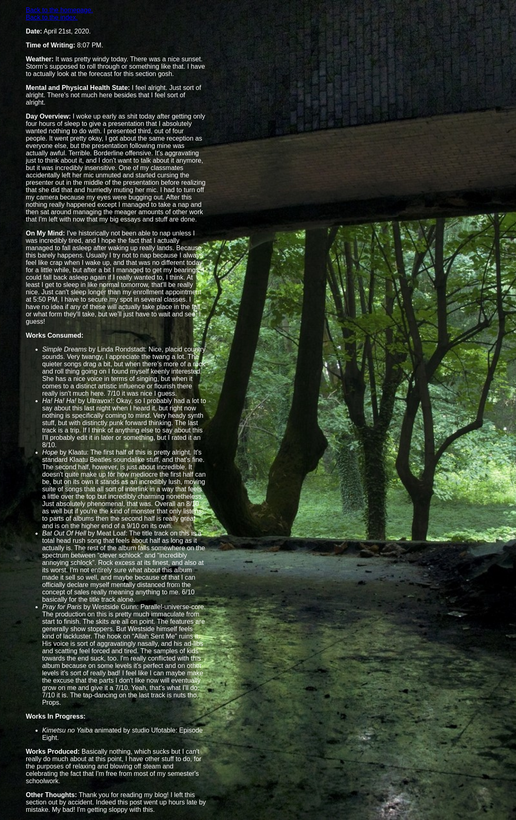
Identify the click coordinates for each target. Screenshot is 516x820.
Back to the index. (52, 17)
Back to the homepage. (59, 10)
